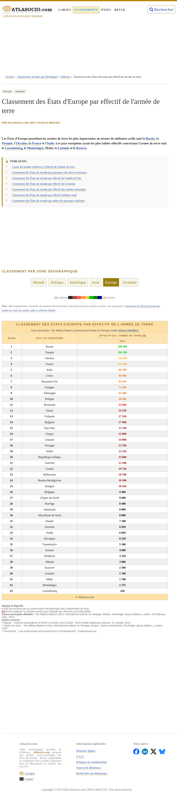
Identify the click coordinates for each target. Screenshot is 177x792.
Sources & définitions (88, 767)
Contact (28, 779)
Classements (85, 9)
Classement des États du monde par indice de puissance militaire (48, 200)
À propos (29, 773)
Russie (150, 138)
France (36, 143)
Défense (65, 76)
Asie (95, 282)
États (106, 9)
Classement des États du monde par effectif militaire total (44, 195)
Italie (50, 143)
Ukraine (21, 143)
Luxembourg (14, 148)
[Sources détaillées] (128, 330)
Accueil (9, 76)
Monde (39, 282)
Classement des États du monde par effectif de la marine (43, 183)
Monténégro (35, 148)
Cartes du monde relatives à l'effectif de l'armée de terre (43, 166)
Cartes (64, 9)
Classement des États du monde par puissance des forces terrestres (49, 172)
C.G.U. (80, 756)
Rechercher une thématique (91, 773)
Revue (120, 9)
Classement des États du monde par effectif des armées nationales (49, 189)
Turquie (7, 143)
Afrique (57, 282)
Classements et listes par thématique (37, 76)
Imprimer (20, 91)
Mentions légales (86, 750)
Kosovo (81, 148)
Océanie (130, 282)
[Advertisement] (88, 47)
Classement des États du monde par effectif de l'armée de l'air (46, 178)
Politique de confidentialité (91, 762)
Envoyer (7, 91)
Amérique (77, 282)
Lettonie (63, 148)
